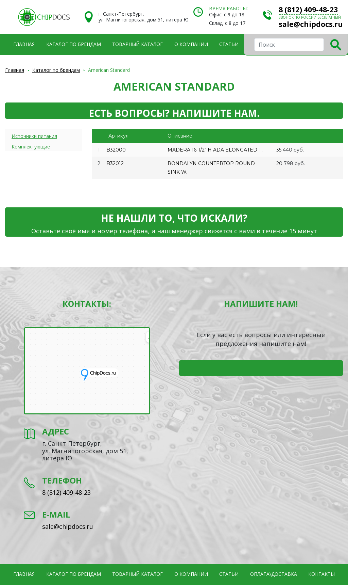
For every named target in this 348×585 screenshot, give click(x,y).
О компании (191, 44)
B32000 (116, 150)
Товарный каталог (137, 44)
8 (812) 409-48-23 (308, 9)
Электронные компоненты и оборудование (44, 17)
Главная (24, 44)
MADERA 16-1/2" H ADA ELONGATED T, (215, 150)
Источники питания (34, 136)
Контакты (321, 574)
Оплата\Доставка (273, 574)
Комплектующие (31, 146)
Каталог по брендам (73, 44)
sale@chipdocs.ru (311, 24)
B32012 (115, 163)
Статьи (229, 44)
